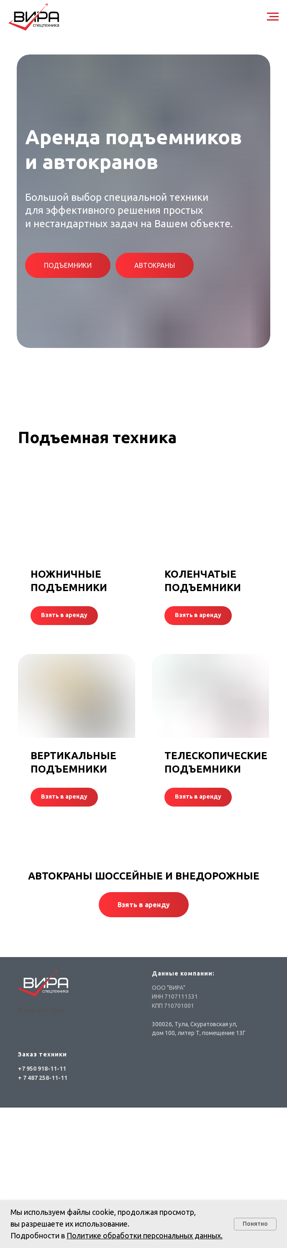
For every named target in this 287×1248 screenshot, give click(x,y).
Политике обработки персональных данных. (145, 1235)
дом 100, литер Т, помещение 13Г (199, 1033)
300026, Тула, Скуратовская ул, (194, 1024)
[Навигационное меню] (273, 17)
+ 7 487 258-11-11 (42, 1077)
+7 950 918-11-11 (42, 1068)
